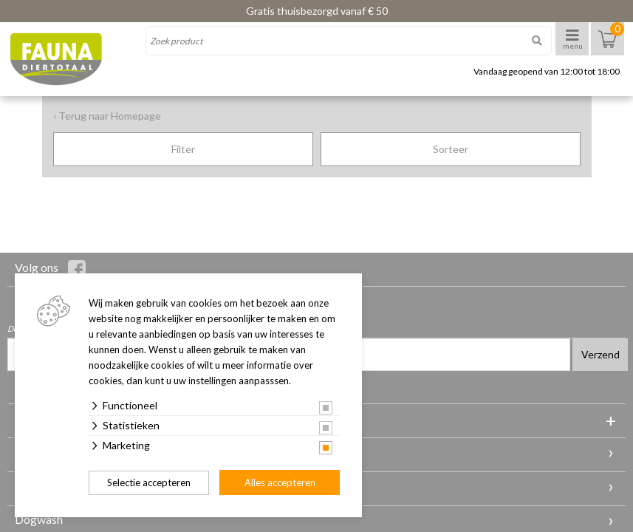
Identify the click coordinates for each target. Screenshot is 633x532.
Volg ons (50, 269)
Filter (183, 149)
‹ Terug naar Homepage (107, 115)
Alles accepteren (279, 482)
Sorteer (450, 149)
